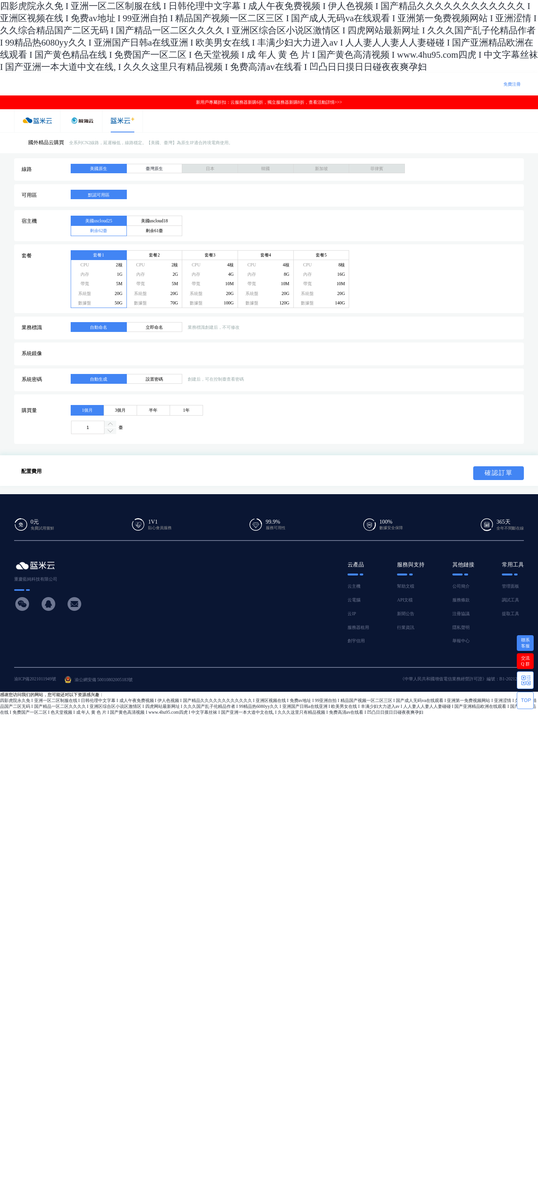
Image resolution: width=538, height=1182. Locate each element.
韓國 (265, 168)
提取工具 (510, 613)
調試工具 (510, 599)
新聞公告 (405, 613)
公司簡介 (461, 586)
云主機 (354, 586)
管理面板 (510, 586)
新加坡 (321, 168)
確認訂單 (499, 472)
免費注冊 (512, 84)
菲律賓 (376, 168)
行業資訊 (405, 627)
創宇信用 (356, 640)
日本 (210, 168)
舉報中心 (461, 640)
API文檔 (405, 599)
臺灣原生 (154, 168)
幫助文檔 (405, 586)
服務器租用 (358, 627)
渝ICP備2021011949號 (35, 678)
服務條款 (461, 599)
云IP (352, 613)
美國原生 (98, 168)
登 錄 (489, 84)
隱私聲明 (461, 627)
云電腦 (354, 599)
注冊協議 (461, 613)
